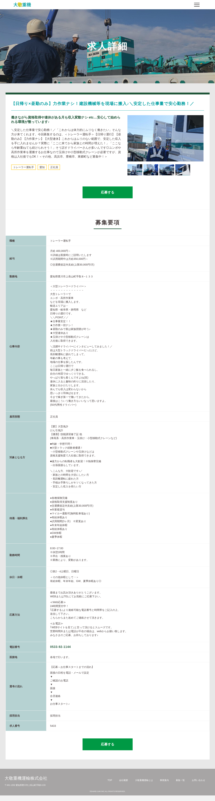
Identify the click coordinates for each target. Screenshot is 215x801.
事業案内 (164, 780)
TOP (110, 780)
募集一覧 (180, 780)
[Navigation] (196, 4)
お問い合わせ (198, 780)
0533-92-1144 (60, 646)
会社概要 (123, 780)
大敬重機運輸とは (144, 780)
